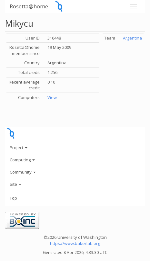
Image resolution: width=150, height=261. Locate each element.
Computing (22, 160)
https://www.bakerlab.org (75, 243)
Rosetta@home (29, 6)
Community (23, 172)
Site (15, 184)
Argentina (132, 38)
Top (13, 198)
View (52, 97)
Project (18, 147)
